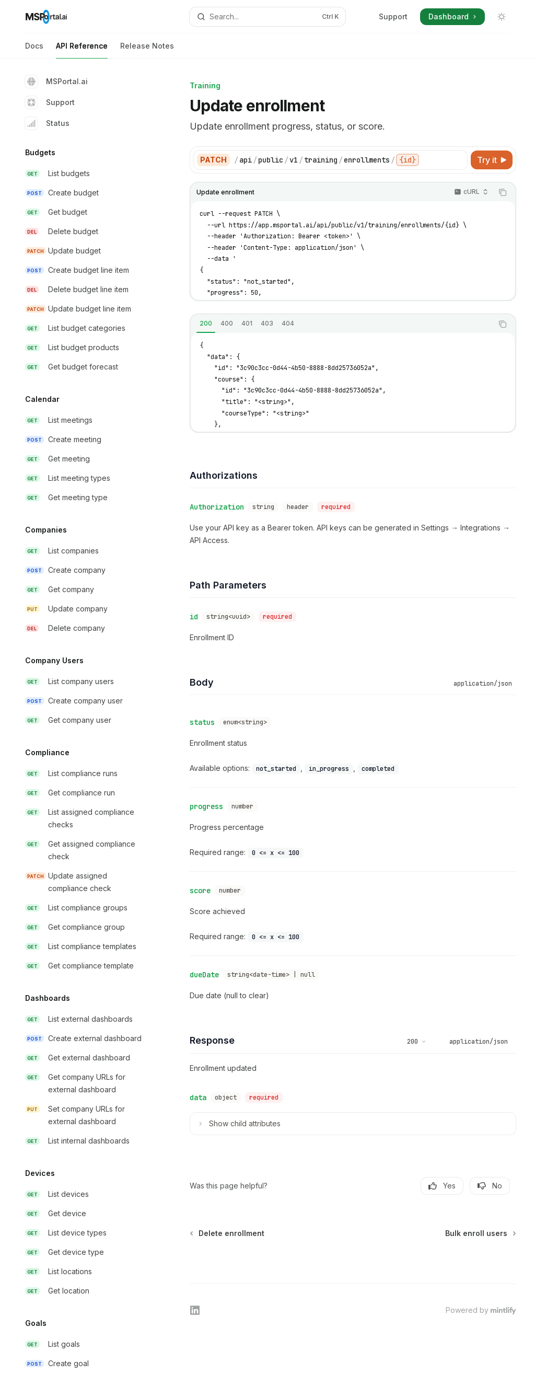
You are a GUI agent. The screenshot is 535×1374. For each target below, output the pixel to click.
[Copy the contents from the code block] (502, 192)
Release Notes (147, 50)
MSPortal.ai (56, 81)
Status (47, 123)
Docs (34, 50)
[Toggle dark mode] (501, 16)
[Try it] (492, 160)
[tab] (205, 323)
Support (393, 16)
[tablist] (341, 324)
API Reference (82, 50)
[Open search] (268, 16)
